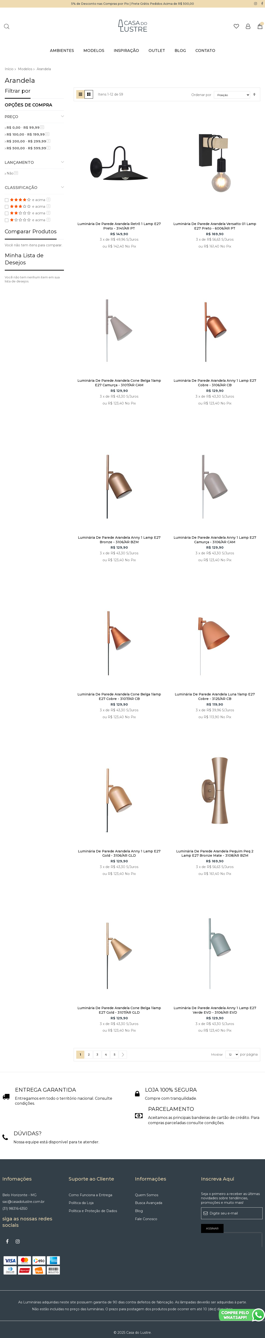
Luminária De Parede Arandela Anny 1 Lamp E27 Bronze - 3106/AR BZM (119, 539)
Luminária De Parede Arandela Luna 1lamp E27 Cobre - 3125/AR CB (215, 696)
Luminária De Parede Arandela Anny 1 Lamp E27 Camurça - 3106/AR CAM (215, 539)
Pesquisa (6, 26)
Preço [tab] (11, 116)
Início (9, 69)
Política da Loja (81, 1203)
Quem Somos (146, 1195)
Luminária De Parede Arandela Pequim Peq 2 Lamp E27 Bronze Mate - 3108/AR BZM (214, 853)
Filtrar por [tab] (18, 90)
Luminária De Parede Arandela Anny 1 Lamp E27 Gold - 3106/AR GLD (119, 853)
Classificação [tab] (21, 187)
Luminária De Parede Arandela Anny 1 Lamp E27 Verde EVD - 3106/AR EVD (215, 1010)
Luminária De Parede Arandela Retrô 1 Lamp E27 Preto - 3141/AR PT (119, 225)
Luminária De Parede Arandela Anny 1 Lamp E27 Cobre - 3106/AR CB (215, 382)
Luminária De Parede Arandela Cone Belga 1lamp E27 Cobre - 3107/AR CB (119, 696)
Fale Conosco (146, 1219)
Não (12, 173)
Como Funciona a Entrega (90, 1195)
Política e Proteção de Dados (93, 1211)
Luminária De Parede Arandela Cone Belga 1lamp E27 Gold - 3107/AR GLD (119, 1010)
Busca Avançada (148, 1203)
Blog (139, 1211)
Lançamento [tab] (19, 162)
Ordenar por (201, 94)
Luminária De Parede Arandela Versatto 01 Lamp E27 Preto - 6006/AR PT (214, 225)
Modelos (25, 69)
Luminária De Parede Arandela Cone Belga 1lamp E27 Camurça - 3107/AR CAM (119, 382)
